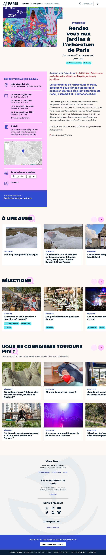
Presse (56, 552)
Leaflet (23, 164)
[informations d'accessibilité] (24, 176)
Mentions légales (16, 552)
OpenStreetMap (33, 164)
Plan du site (92, 552)
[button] (23, 151)
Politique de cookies (78, 552)
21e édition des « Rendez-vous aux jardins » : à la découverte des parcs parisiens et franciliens (76, 76)
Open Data (64, 552)
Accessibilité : (38, 552)
